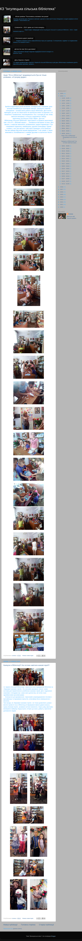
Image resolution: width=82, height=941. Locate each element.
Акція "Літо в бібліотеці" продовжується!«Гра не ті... (69, 137)
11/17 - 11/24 (66, 110)
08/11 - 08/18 (66, 126)
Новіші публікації (10, 925)
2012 (61, 202)
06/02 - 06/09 (66, 146)
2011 (61, 204)
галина (71, 214)
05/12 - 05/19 (66, 153)
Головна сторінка (28, 925)
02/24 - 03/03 (66, 168)
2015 (61, 194)
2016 (61, 192)
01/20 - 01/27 (66, 181)
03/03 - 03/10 (66, 166)
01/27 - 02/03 (66, 178)
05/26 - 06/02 (66, 148)
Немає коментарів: (28, 655)
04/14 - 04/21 (66, 158)
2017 (61, 189)
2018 (61, 187)
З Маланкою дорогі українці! (24, 38)
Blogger (53, 936)
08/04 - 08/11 (66, 128)
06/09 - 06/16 (66, 133)
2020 (61, 93)
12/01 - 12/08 (66, 105)
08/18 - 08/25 (66, 123)
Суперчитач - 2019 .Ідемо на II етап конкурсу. (29, 27)
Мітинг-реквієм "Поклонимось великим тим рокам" (32, 16)
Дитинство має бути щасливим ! (25, 49)
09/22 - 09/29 (66, 118)
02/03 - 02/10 (66, 176)
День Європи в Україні (22, 60)
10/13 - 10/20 (66, 115)
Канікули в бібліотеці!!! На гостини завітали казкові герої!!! (26, 665)
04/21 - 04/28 (66, 156)
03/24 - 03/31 (66, 161)
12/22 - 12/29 (66, 100)
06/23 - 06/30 (66, 131)
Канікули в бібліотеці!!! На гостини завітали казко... (69, 141)
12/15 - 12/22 (66, 103)
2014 (61, 197)
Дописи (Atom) (17, 928)
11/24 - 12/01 (66, 108)
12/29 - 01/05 (66, 98)
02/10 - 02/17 (66, 173)
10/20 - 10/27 (66, 113)
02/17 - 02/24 (66, 171)
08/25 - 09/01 (66, 121)
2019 (61, 96)
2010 (61, 207)
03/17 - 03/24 (66, 163)
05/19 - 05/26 (66, 151)
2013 (61, 199)
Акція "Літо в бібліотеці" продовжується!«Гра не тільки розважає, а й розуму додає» (24, 76)
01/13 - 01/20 (66, 183)
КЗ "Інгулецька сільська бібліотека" (28, 9)
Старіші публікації (46, 925)
